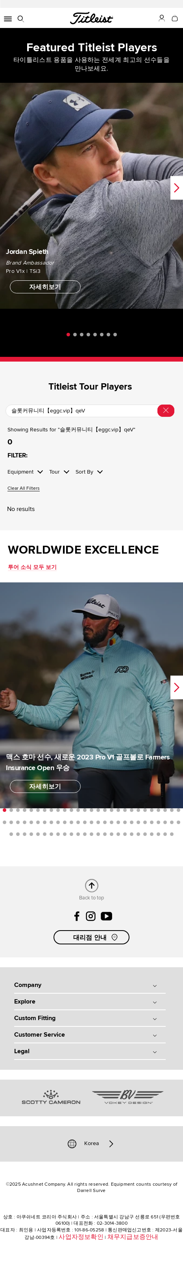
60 (44, 834)
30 (18, 822)
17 (111, 810)
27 (178, 810)
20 (131, 810)
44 (111, 822)
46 (125, 822)
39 (78, 822)
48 (138, 822)
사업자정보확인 (81, 1237)
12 (78, 810)
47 (131, 822)
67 (91, 834)
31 (24, 822)
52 (165, 822)
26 (172, 810)
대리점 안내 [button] (96, 937)
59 (38, 834)
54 (178, 822)
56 (18, 834)
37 (65, 822)
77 (158, 834)
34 (44, 822)
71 (118, 834)
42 (98, 822)
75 (145, 834)
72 (125, 834)
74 (138, 834)
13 (85, 810)
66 (85, 834)
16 (105, 810)
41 (91, 822)
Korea (92, 1144)
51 (158, 822)
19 (125, 810)
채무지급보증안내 (133, 1237)
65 (78, 834)
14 (91, 810)
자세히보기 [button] (45, 287)
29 (11, 822)
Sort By (84, 472)
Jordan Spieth (27, 251)
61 (51, 834)
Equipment (20, 472)
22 (145, 810)
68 (98, 834)
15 (98, 810)
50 (151, 822)
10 (65, 810)
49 (145, 822)
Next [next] (176, 188)
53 (172, 822)
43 (105, 822)
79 (172, 834)
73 (131, 834)
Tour (54, 472)
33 (38, 822)
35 (51, 822)
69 (105, 834)
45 (118, 822)
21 (138, 810)
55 (11, 834)
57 (24, 834)
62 (58, 834)
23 (151, 810)
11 (71, 810)
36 (58, 822)
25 (165, 810)
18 (118, 810)
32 (31, 822)
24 (158, 810)
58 (31, 834)
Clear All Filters (23, 488)
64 (71, 834)
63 (65, 834)
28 (4, 822)
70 (111, 834)
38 (71, 822)
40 (85, 822)
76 (151, 834)
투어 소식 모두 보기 (32, 567)
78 (165, 834)
